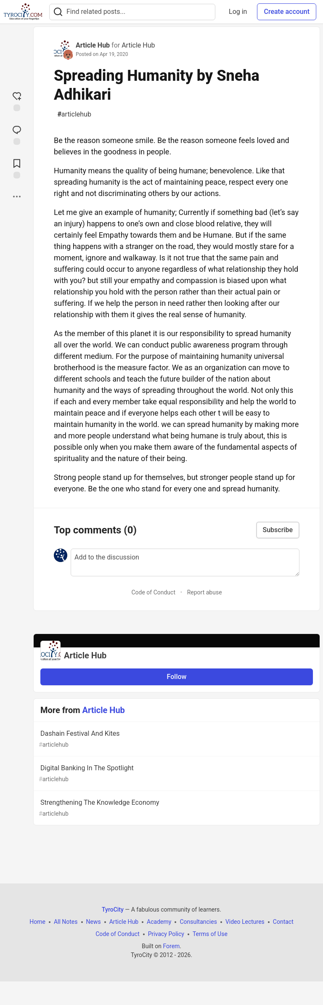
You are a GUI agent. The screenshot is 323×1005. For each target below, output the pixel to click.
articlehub (74, 114)
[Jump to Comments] (16, 134)
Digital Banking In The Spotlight (176, 774)
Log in (238, 12)
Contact (283, 921)
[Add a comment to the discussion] (185, 562)
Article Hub (93, 45)
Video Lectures (245, 921)
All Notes (66, 921)
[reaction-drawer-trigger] (17, 100)
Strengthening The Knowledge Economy (176, 808)
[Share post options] (16, 196)
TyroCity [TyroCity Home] (113, 909)
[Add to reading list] (16, 167)
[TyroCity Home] (22, 11)
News (93, 921)
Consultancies (198, 921)
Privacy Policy (166, 934)
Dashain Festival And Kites (176, 739)
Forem (171, 946)
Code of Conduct (153, 592)
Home (37, 921)
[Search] (58, 12)
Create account (287, 12)
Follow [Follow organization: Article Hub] (177, 677)
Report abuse (204, 592)
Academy (159, 921)
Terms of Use (210, 934)
